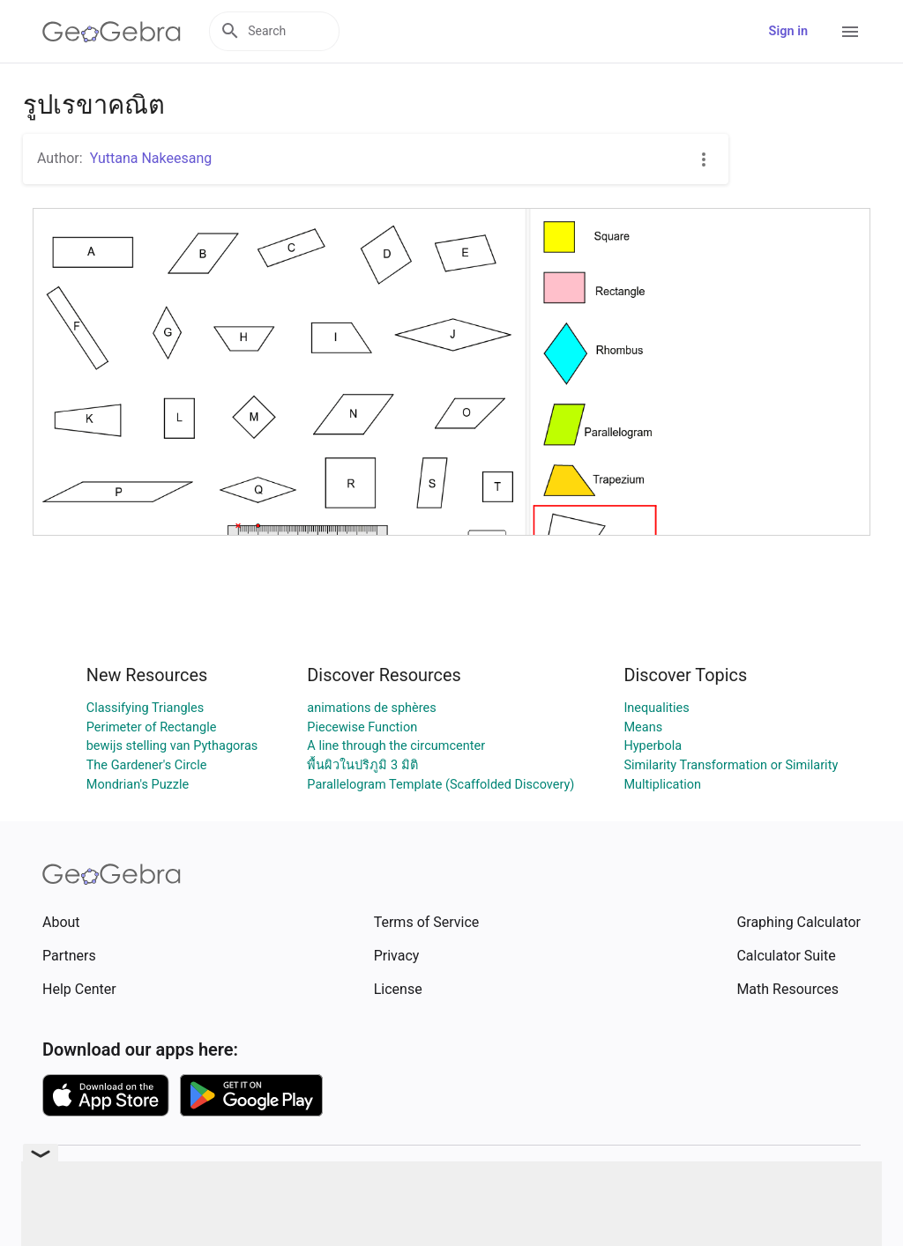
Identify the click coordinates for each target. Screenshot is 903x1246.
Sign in (788, 31)
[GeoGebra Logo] (111, 31)
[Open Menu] (850, 31)
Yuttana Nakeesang (151, 158)
